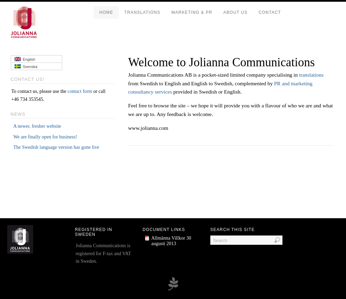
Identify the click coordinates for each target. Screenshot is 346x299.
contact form (80, 91)
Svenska (26, 66)
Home (106, 12)
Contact (270, 12)
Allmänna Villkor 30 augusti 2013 (171, 240)
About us (235, 12)
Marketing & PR (191, 12)
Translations (142, 12)
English (25, 59)
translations (311, 75)
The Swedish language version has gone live (56, 147)
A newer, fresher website (37, 126)
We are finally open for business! (45, 136)
